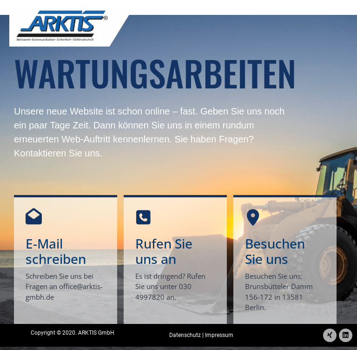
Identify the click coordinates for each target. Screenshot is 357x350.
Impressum (219, 334)
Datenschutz (185, 334)
